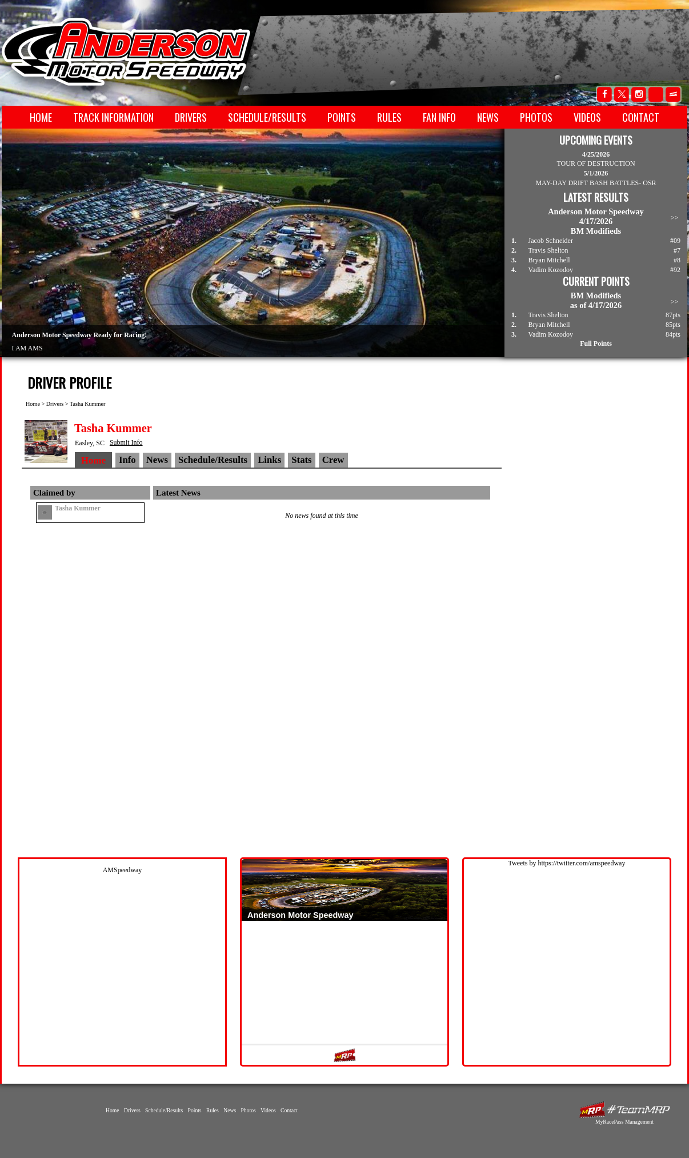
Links (269, 459)
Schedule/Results (267, 117)
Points (341, 117)
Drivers (191, 117)
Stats (301, 459)
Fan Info (439, 117)
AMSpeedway (122, 870)
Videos (587, 117)
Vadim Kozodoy (550, 270)
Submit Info (126, 442)
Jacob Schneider (550, 241)
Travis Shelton (548, 250)
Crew (333, 459)
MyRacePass (624, 1110)
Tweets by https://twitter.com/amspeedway (567, 863)
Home (41, 117)
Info (127, 459)
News (488, 117)
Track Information (113, 117)
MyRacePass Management (624, 1122)
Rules (389, 117)
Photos (536, 117)
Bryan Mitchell (549, 260)
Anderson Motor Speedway (127, 52)
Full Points (596, 344)
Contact (640, 117)
